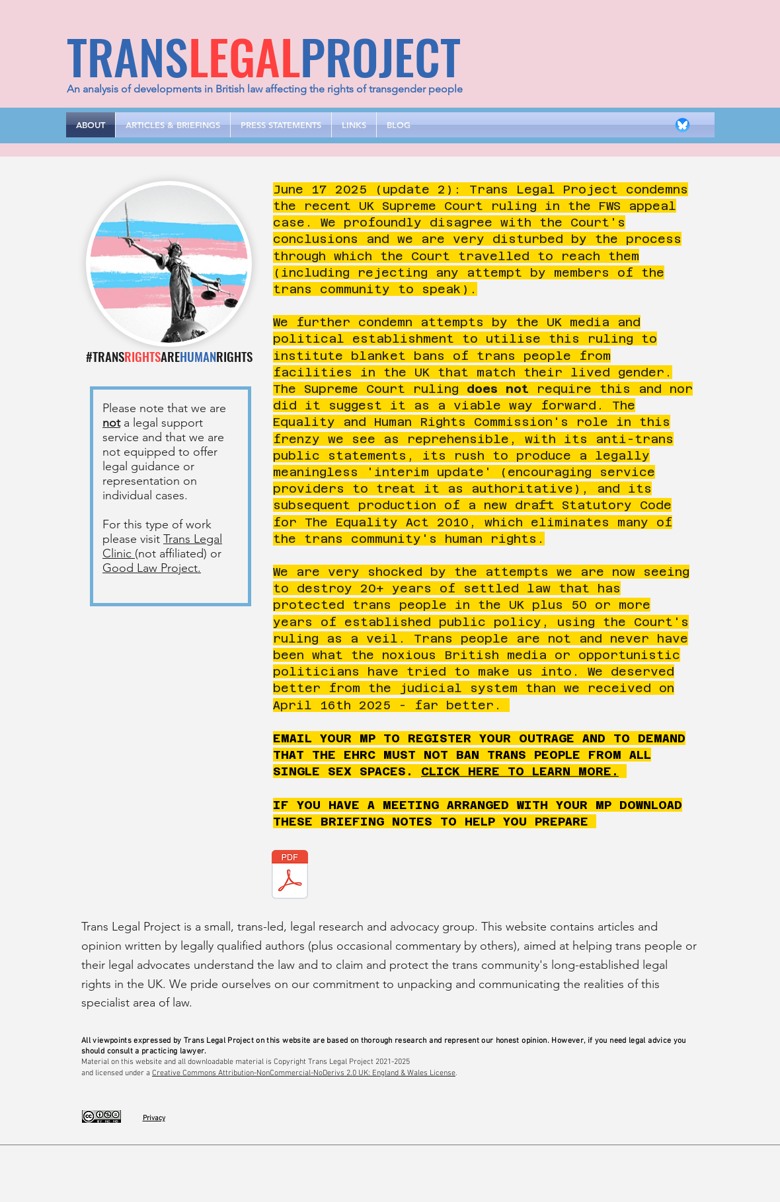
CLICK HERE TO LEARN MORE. (520, 771)
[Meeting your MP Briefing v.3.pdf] (289, 876)
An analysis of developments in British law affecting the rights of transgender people (265, 89)
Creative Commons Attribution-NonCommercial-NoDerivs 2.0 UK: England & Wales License (303, 1073)
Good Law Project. (151, 568)
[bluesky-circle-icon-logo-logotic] (682, 125)
